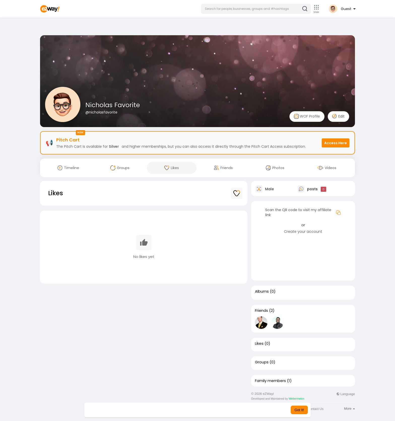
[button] (256, 9)
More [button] (349, 408)
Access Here (335, 142)
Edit (338, 116)
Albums (262, 291)
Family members (270, 381)
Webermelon (296, 398)
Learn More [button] (223, 410)
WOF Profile (307, 116)
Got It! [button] (299, 410)
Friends (261, 311)
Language (345, 394)
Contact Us (315, 408)
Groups (262, 362)
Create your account (303, 231)
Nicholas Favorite (112, 105)
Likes (259, 343)
